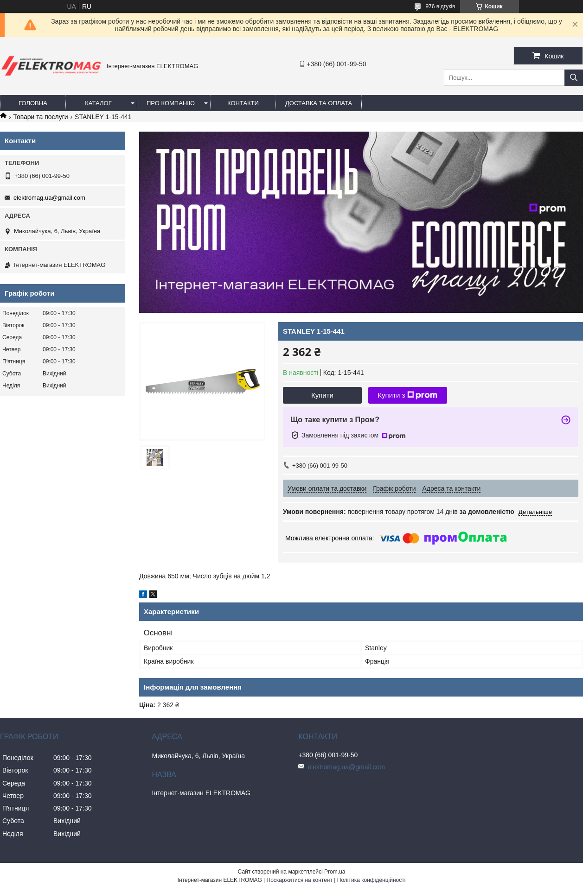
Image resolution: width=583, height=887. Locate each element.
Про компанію (171, 103)
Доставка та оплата (318, 103)
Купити (322, 395)
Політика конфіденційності (371, 880)
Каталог (98, 103)
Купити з (407, 395)
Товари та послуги (40, 116)
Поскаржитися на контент (300, 880)
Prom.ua (334, 871)
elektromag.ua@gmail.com (49, 197)
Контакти (243, 103)
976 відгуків (440, 6)
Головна (33, 103)
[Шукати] (573, 78)
